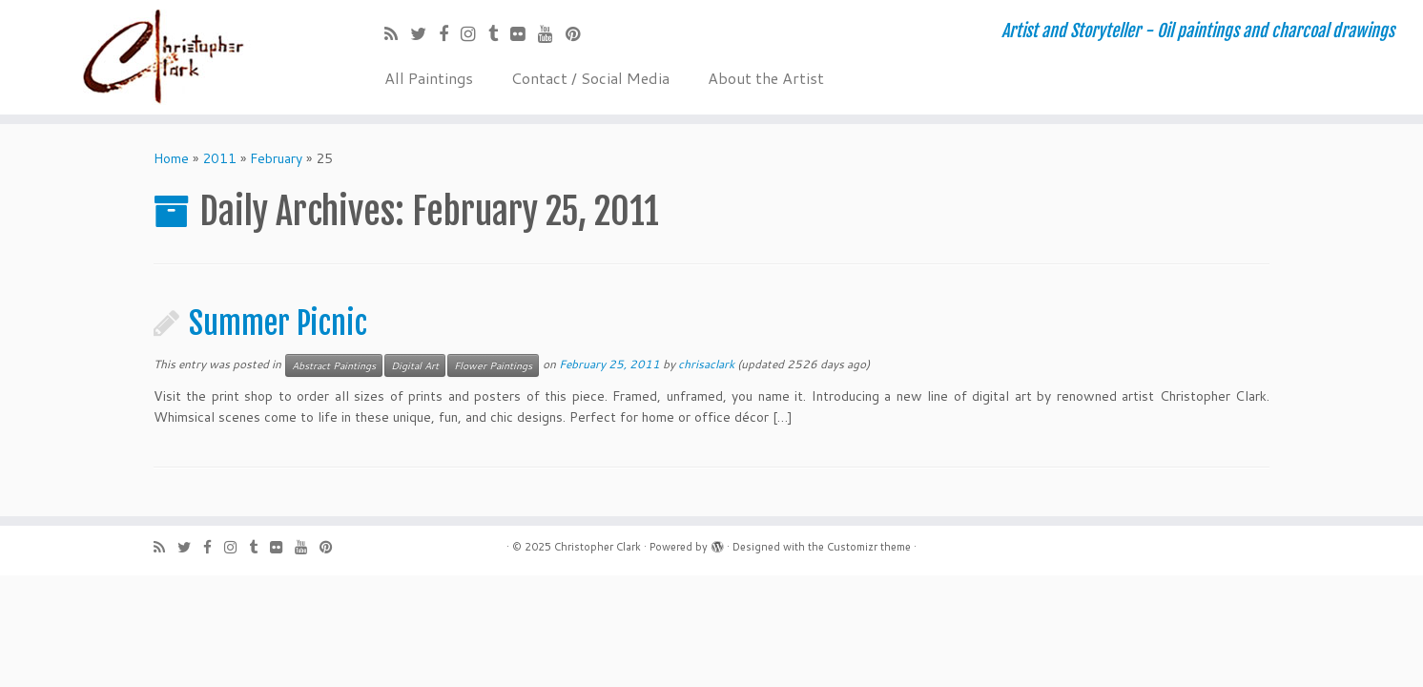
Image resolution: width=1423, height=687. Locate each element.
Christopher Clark (597, 546)
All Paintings (428, 78)
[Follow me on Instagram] (474, 33)
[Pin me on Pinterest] (579, 33)
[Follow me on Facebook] (450, 33)
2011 (219, 158)
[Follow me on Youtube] (552, 33)
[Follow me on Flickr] (524, 33)
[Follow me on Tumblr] (499, 33)
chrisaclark (706, 364)
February (276, 158)
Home (171, 158)
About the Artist (766, 78)
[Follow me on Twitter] (424, 33)
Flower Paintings (493, 365)
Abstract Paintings (334, 365)
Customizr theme (869, 546)
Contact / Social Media (590, 78)
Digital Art (415, 365)
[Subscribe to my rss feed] (397, 33)
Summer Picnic (278, 323)
